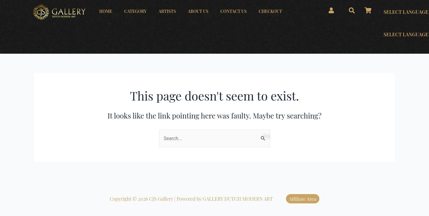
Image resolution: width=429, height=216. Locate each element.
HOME (105, 11)
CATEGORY (135, 11)
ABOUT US (198, 11)
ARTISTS (167, 11)
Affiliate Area (303, 199)
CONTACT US (234, 11)
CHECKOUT (270, 11)
